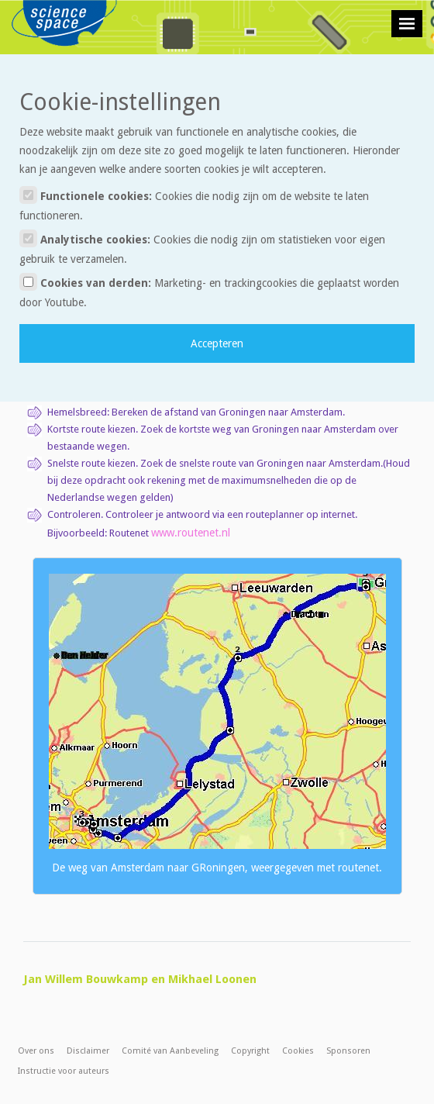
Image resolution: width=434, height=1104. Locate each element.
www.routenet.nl (190, 532)
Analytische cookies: (202, 247)
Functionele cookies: (194, 204)
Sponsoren (348, 1051)
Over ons (36, 1051)
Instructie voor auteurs (63, 1071)
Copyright (250, 1051)
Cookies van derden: (209, 291)
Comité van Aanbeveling (170, 1051)
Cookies (298, 1051)
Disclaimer (88, 1051)
